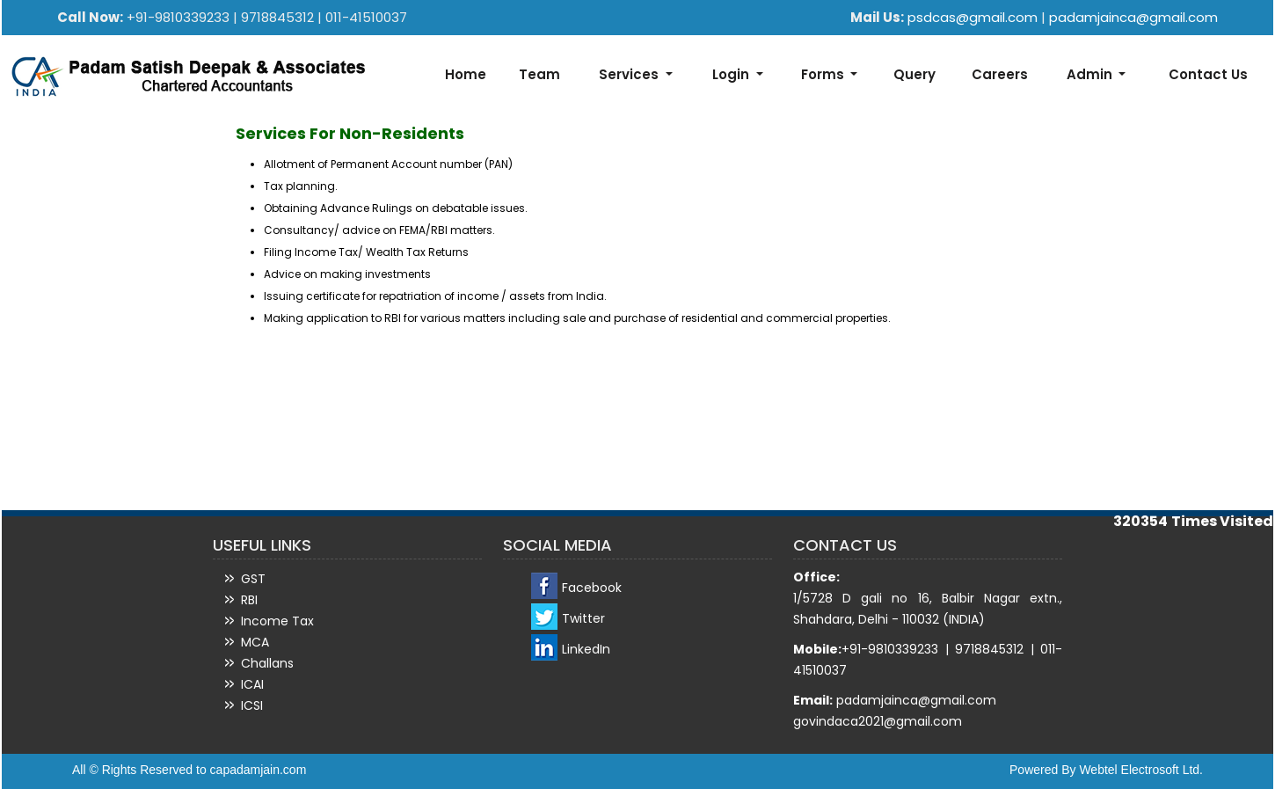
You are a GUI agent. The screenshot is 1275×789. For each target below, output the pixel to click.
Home (465, 74)
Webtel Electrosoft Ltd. (1141, 770)
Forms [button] (824, 74)
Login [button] (732, 74)
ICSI (252, 705)
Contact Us (1208, 74)
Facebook (592, 587)
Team (539, 74)
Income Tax (277, 621)
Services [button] (630, 74)
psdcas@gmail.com (974, 17)
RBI (249, 600)
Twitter (583, 618)
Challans (267, 663)
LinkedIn (586, 649)
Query (914, 74)
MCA (255, 642)
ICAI (252, 684)
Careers (1000, 74)
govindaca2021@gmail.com (877, 721)
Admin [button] (1091, 74)
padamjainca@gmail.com (1133, 17)
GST (253, 579)
